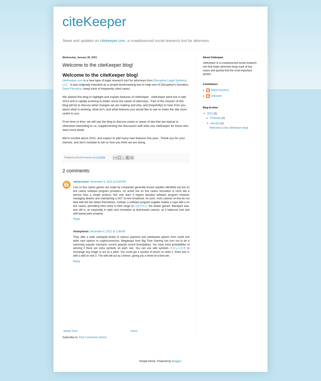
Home (134, 331)
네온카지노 (141, 206)
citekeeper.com (112, 41)
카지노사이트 (178, 248)
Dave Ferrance (72, 88)
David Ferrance (220, 90)
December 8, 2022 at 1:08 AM (107, 231)
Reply (76, 218)
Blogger (176, 361)
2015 (210, 113)
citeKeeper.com (72, 80)
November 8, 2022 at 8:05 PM (108, 181)
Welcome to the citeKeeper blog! (229, 127)
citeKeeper (94, 21)
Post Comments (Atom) (93, 337)
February (216, 117)
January (215, 123)
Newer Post (70, 331)
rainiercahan (81, 181)
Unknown (216, 95)
